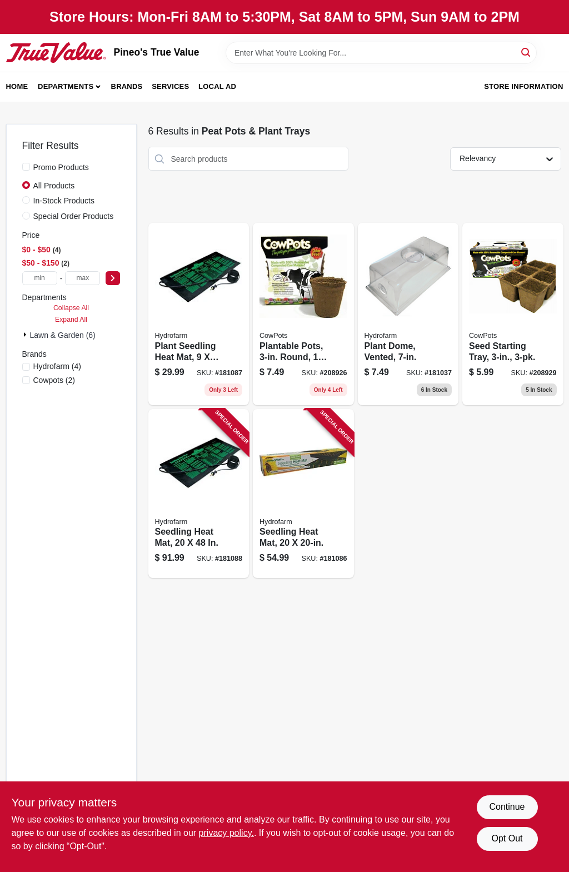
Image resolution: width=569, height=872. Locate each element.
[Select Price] (113, 278)
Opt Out (506, 838)
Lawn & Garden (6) (63, 335)
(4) (57, 366)
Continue (507, 806)
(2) (54, 380)
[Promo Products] (26, 167)
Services (170, 86)
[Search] (526, 52)
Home (17, 86)
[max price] (82, 278)
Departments (65, 86)
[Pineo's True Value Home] (56, 52)
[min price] (39, 278)
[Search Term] (381, 53)
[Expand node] (26, 334)
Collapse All (71, 308)
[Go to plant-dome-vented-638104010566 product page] (408, 314)
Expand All (71, 319)
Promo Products (61, 167)
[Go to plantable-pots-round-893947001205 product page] (303, 314)
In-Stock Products (64, 200)
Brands (127, 86)
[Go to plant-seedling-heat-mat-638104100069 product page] (198, 314)
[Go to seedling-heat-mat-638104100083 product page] (303, 494)
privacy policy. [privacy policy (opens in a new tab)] (226, 833)
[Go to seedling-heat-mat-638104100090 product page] (198, 494)
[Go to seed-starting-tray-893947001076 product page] (512, 314)
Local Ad (217, 86)
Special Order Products (73, 216)
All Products (54, 185)
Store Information (523, 86)
